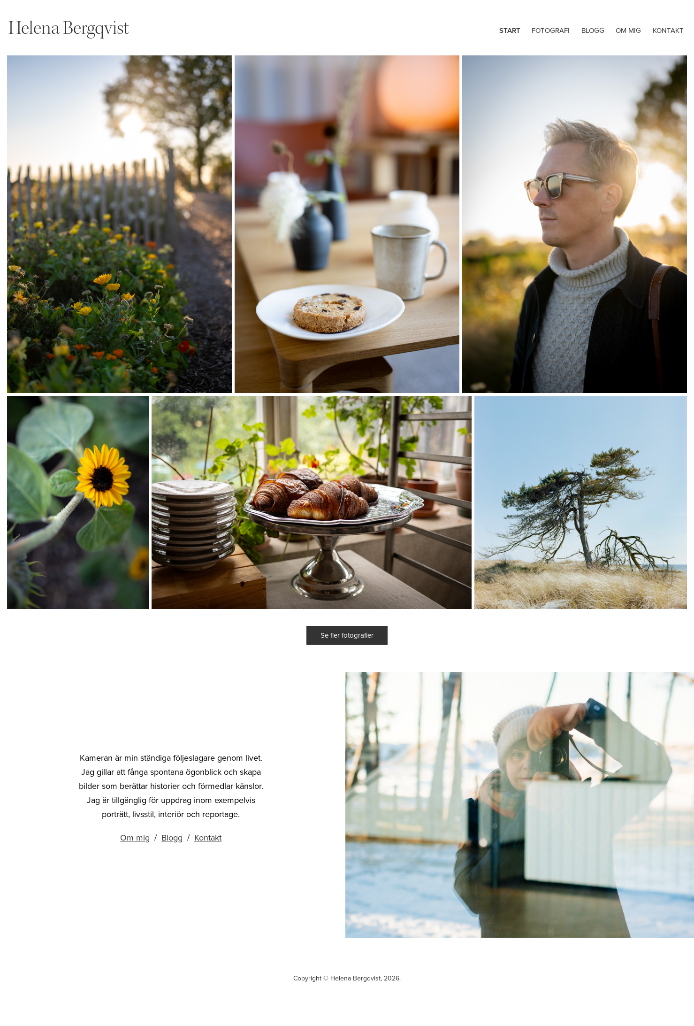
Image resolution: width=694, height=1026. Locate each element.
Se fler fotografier (347, 635)
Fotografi (551, 30)
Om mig (628, 30)
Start (509, 30)
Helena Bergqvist (68, 27)
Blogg (592, 30)
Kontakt (668, 30)
